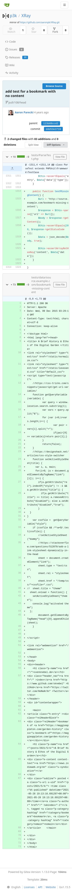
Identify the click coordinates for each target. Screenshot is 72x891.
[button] (7, 157)
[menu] (13, 887)
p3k (13, 15)
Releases (16, 57)
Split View (33, 144)
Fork (55, 30)
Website (51, 887)
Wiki (10, 65)
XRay (26, 15)
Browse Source (54, 86)
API (40, 887)
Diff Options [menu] (55, 144)
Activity (11, 73)
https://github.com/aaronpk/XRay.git (40, 22)
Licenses (29, 887)
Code (10, 41)
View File (60, 156)
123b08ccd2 (50, 123)
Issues (14, 49)
